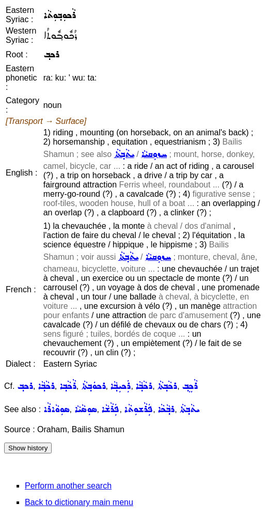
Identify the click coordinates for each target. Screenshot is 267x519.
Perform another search (68, 485)
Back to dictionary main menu (79, 502)
